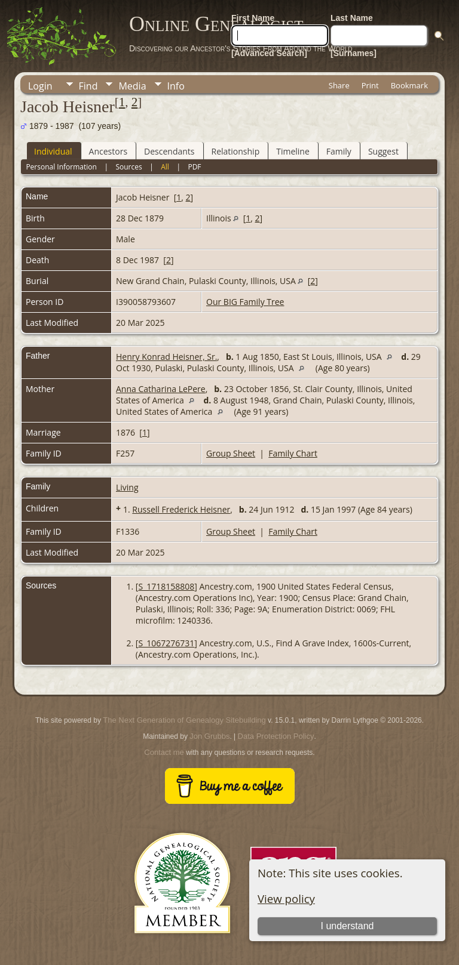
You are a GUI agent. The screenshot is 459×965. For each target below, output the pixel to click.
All (165, 167)
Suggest (383, 151)
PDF (194, 167)
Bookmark (409, 85)
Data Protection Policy (276, 736)
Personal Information (61, 167)
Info (176, 86)
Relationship (236, 151)
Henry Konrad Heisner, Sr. (166, 356)
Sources (128, 167)
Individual (53, 151)
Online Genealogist (216, 24)
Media (132, 86)
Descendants (169, 151)
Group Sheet (230, 453)
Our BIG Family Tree (245, 301)
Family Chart (292, 453)
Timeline (293, 151)
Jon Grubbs (209, 736)
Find (88, 86)
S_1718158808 (166, 586)
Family (338, 151)
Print (370, 85)
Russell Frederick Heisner (181, 509)
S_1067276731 (166, 643)
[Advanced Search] (269, 53)
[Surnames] (354, 53)
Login (40, 86)
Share (339, 85)
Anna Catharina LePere (161, 388)
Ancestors (108, 151)
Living (127, 487)
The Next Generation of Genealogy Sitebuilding (184, 720)
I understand (347, 926)
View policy (286, 898)
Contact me (163, 752)
